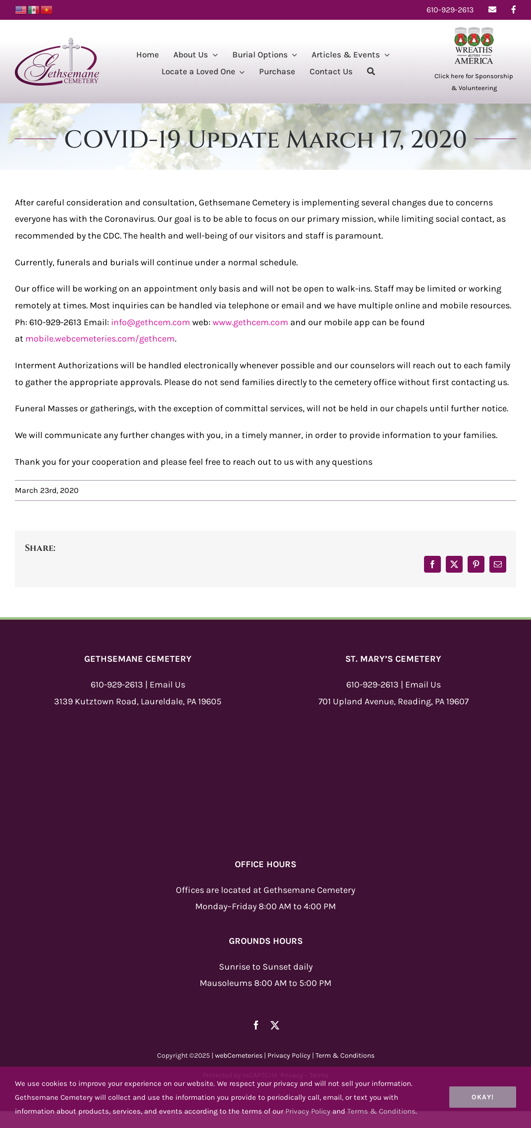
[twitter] (274, 1025)
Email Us (167, 684)
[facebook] (256, 1025)
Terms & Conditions (381, 1111)
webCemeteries (239, 1055)
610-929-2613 (117, 684)
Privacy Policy (289, 1055)
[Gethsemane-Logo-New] (57, 42)
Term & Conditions (345, 1055)
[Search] (371, 72)
